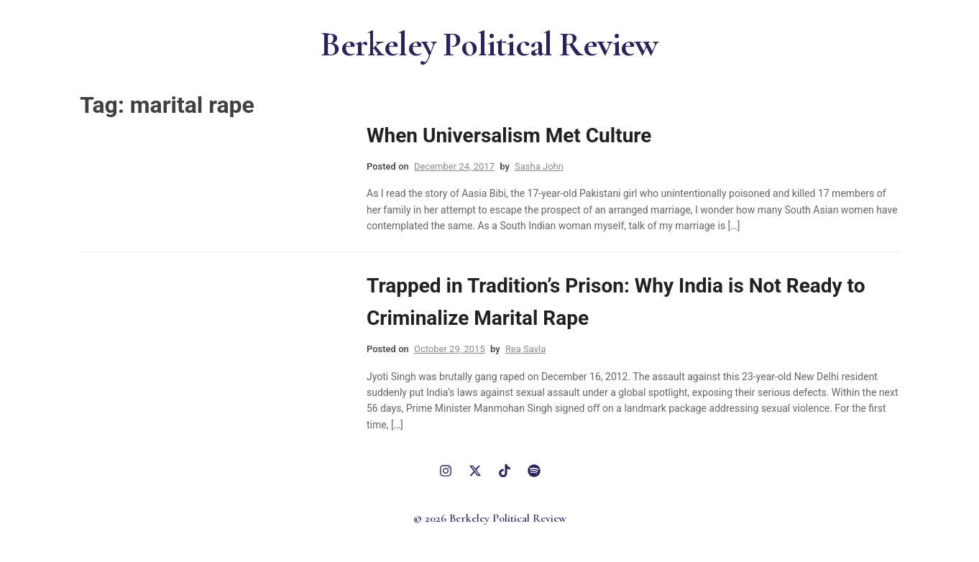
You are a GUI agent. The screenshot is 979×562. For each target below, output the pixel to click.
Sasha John (539, 166)
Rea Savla (525, 349)
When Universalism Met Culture (509, 135)
